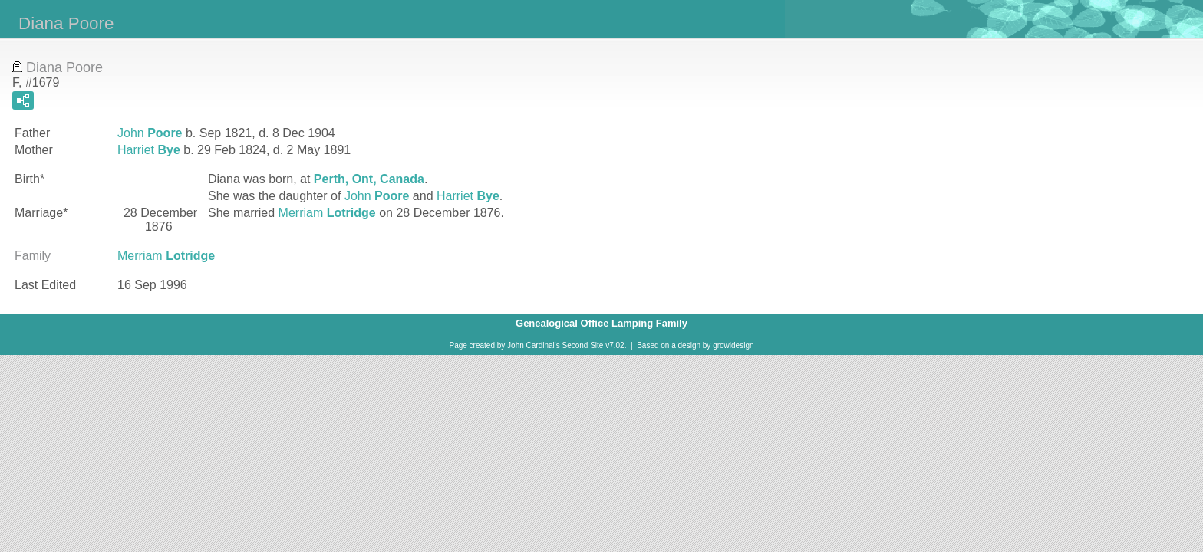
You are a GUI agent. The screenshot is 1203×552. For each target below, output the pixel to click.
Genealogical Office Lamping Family (601, 323)
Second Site (583, 345)
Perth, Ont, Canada (369, 179)
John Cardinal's (533, 345)
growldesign (733, 345)
